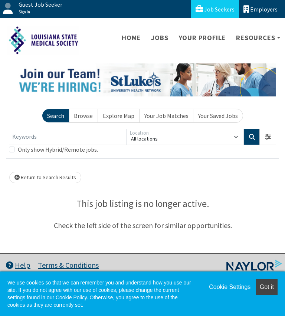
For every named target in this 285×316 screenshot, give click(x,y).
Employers (260, 9)
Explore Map (118, 115)
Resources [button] (255, 37)
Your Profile (202, 37)
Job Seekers (215, 9)
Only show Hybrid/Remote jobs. (58, 149)
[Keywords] (67, 137)
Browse (83, 115)
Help (18, 265)
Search (55, 115)
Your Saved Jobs (218, 115)
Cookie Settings (229, 287)
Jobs (159, 37)
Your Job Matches (166, 115)
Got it (267, 287)
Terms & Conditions (68, 265)
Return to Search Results (45, 177)
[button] (268, 137)
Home (131, 37)
